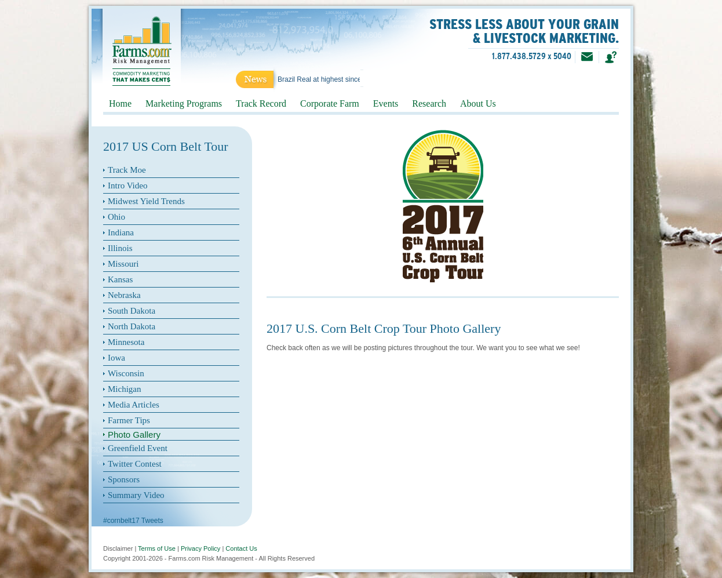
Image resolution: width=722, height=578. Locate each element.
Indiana (121, 232)
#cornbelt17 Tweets (133, 521)
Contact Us (241, 548)
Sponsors (124, 479)
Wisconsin (126, 373)
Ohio (116, 216)
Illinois (120, 248)
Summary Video (136, 495)
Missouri (123, 263)
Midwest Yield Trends (146, 201)
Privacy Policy (200, 548)
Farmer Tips (129, 420)
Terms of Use (157, 548)
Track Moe (127, 170)
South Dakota (131, 310)
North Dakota (131, 326)
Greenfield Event (137, 448)
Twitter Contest (135, 463)
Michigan (124, 389)
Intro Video (127, 185)
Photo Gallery (134, 434)
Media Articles (133, 404)
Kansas (120, 279)
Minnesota (126, 342)
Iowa (116, 357)
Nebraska (124, 295)
